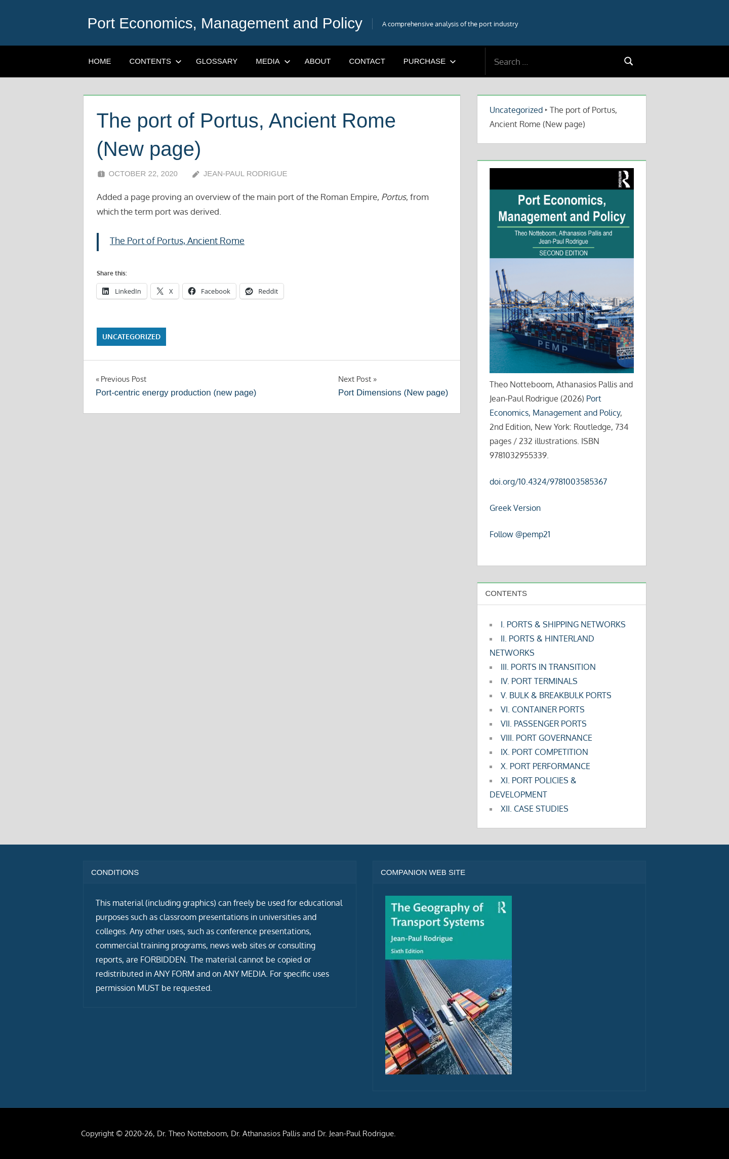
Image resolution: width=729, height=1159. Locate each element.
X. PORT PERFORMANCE (545, 766)
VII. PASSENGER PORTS (544, 723)
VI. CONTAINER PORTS (543, 709)
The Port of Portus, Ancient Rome (177, 240)
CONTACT (367, 61)
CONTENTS (156, 61)
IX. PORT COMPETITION (544, 752)
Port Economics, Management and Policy (236, 23)
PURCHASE (429, 61)
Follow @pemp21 (520, 534)
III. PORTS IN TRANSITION (548, 667)
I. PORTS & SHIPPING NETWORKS (563, 624)
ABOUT (318, 61)
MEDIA (273, 61)
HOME (100, 61)
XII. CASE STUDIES (535, 809)
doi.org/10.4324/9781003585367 (548, 481)
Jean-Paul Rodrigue (246, 173)
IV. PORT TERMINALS (539, 681)
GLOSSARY (216, 61)
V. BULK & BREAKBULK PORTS (556, 695)
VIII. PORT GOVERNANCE (546, 738)
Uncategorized (131, 336)
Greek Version (515, 508)
